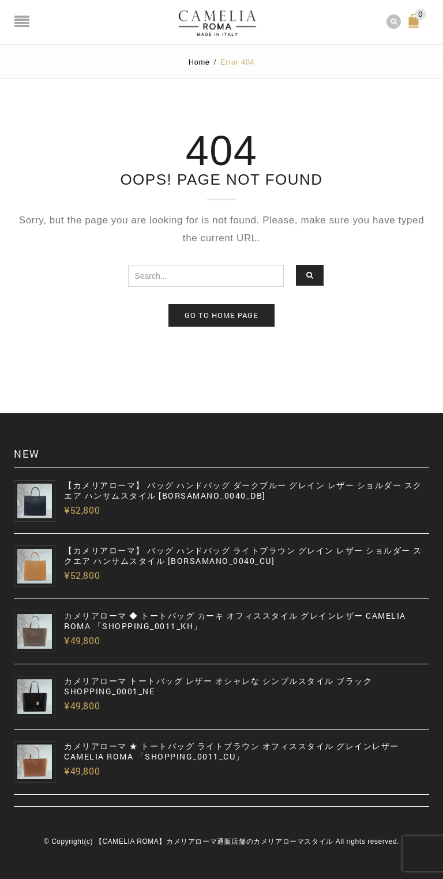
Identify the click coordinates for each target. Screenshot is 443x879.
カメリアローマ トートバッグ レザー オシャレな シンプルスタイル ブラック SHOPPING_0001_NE (218, 686)
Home (199, 62)
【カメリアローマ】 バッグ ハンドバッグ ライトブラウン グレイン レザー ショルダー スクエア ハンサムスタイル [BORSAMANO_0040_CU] (243, 555)
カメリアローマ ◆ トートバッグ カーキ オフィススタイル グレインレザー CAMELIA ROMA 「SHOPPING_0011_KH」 (235, 621)
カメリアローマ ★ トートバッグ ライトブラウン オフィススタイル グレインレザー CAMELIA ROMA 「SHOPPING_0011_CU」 (231, 751)
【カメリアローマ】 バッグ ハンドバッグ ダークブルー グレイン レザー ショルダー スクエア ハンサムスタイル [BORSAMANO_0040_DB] (243, 490)
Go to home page (221, 315)
